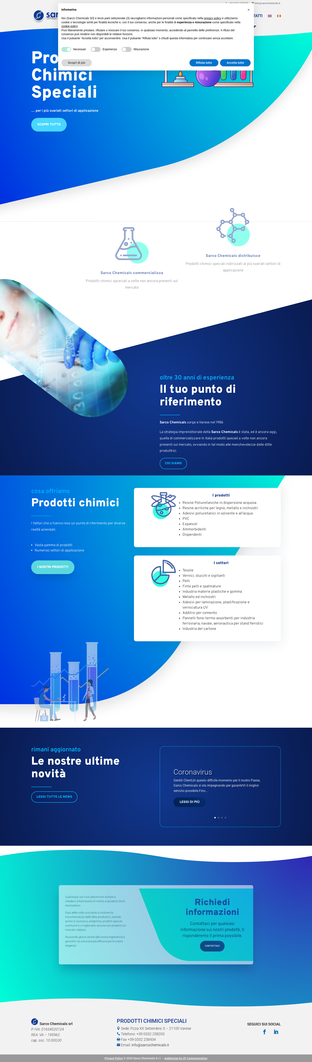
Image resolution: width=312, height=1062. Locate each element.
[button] (248, 10)
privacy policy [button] (212, 18)
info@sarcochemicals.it (150, 1045)
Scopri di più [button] (76, 62)
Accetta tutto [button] (235, 62)
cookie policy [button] (69, 26)
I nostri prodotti (52, 567)
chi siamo (173, 463)
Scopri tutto (49, 150)
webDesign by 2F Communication (185, 1058)
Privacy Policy (114, 1058)
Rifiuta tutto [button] (204, 62)
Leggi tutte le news (54, 797)
